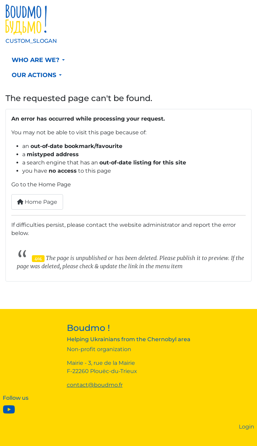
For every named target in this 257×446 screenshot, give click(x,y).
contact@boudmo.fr (95, 385)
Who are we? (35, 59)
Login (246, 426)
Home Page (37, 202)
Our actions (34, 74)
